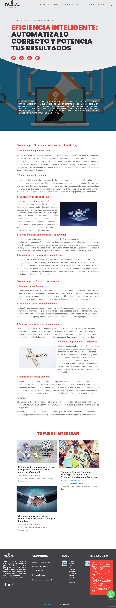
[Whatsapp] (111, 594)
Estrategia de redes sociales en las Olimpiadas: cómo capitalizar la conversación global (36, 469)
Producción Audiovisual (42, 580)
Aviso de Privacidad (50, 604)
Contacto (102, 4)
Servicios (65, 5)
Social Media (37, 570)
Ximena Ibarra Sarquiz (70, 480)
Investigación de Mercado (43, 562)
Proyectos (81, 4)
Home (42, 4)
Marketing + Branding (41, 566)
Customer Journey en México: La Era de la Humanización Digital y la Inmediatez (36, 518)
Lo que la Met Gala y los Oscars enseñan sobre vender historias (72, 570)
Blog (91, 4)
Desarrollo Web (38, 575)
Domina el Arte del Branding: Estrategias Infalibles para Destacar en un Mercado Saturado (79, 474)
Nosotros (53, 4)
